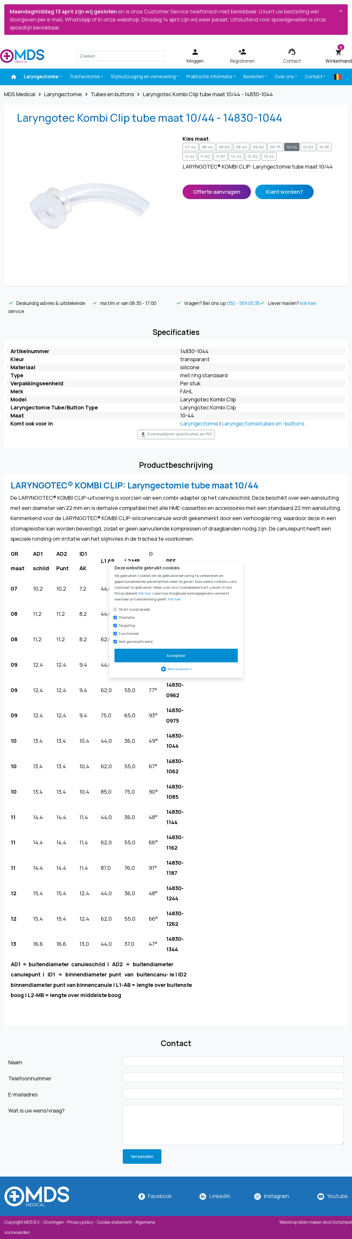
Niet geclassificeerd (136, 641)
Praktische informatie (211, 76)
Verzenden (142, 1156)
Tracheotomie (86, 76)
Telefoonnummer (29, 1078)
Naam (15, 1062)
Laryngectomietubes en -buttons (263, 423)
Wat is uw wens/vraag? (36, 1110)
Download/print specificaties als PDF (176, 434)
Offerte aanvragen (216, 191)
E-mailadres (23, 1094)
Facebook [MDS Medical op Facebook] (160, 1196)
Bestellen (255, 76)
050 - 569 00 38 (243, 303)
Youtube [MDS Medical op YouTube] (337, 1196)
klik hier (308, 303)
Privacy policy (80, 1222)
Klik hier (144, 593)
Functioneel (129, 633)
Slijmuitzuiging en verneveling (145, 76)
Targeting (127, 625)
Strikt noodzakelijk (134, 609)
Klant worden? (284, 191)
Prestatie (127, 617)
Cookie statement (114, 1222)
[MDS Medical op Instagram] (276, 1196)
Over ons (286, 76)
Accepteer (176, 655)
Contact (316, 76)
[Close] (341, 10)
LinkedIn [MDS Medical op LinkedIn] (219, 1196)
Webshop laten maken (301, 1222)
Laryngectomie (43, 76)
